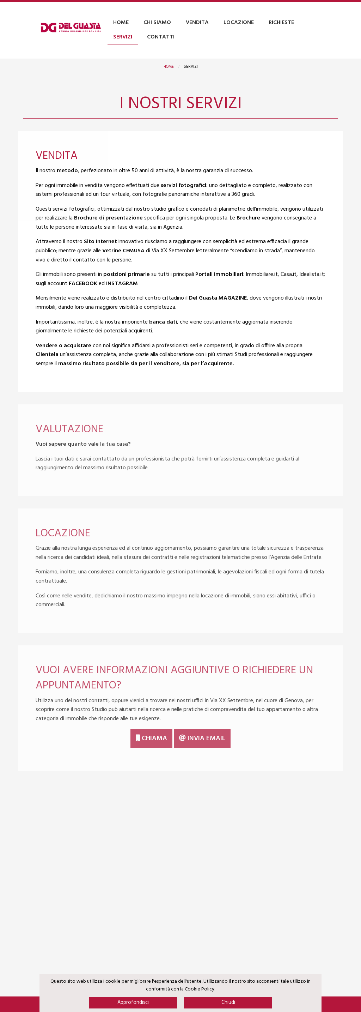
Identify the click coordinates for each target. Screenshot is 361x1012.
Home (121, 22)
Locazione (239, 22)
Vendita (197, 22)
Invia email (202, 738)
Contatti (161, 37)
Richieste (281, 22)
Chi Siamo (157, 22)
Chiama (151, 738)
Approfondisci (133, 1003)
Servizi (122, 37)
